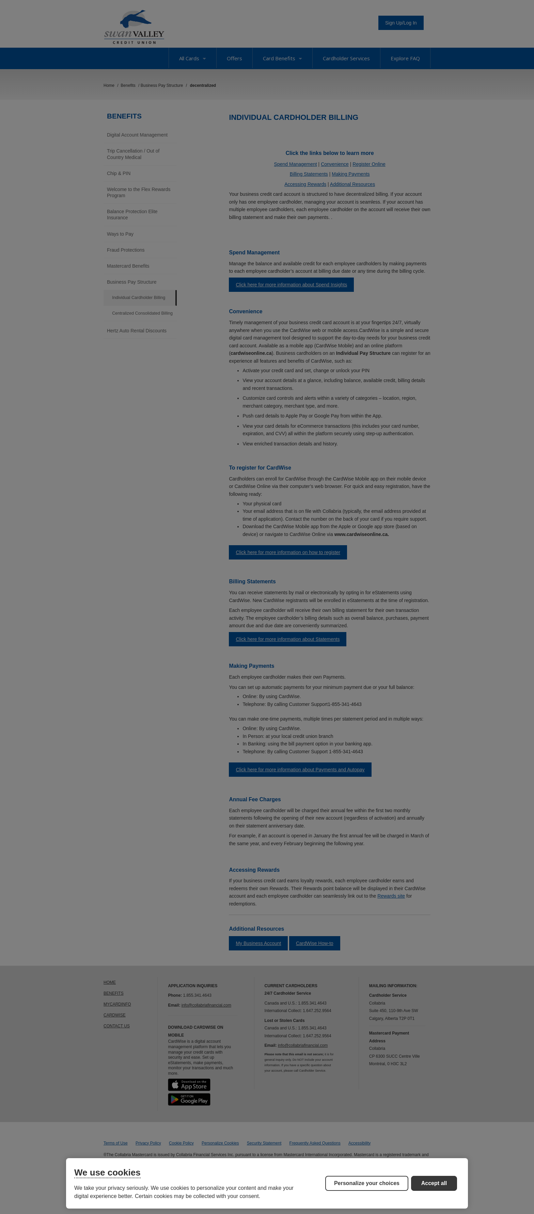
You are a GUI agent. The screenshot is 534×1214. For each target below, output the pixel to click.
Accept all (434, 1183)
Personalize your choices (366, 1183)
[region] (267, 1183)
